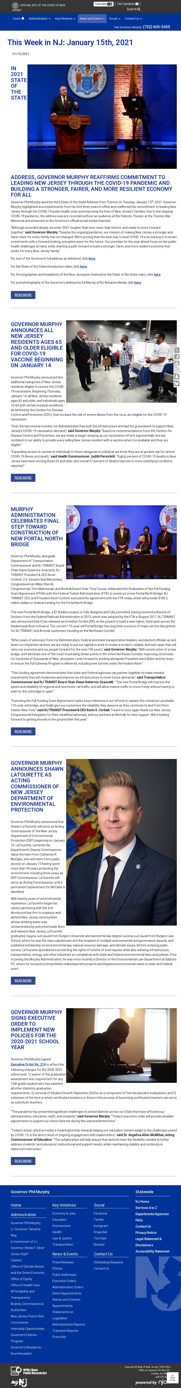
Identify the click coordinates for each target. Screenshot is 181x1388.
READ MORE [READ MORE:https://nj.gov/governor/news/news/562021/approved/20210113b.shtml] (23, 980)
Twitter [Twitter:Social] (99, 1219)
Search (133, 9)
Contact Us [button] (133, 18)
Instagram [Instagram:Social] (101, 1226)
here (92, 258)
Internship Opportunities (27, 1328)
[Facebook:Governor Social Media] (177, 357)
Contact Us (101, 1268)
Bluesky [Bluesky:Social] (99, 1244)
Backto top (172, 1377)
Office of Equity (21, 1279)
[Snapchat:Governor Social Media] (177, 377)
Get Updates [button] (128, 4)
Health (57, 1232)
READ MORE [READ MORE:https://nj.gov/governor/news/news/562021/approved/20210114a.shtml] (23, 731)
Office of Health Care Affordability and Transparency (25, 1291)
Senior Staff (19, 1254)
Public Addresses (64, 1274)
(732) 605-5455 (156, 26)
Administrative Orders (67, 1287)
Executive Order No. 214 (28, 1064)
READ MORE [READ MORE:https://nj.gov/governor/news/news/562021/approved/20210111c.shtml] (23, 1161)
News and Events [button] (92, 18)
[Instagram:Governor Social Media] (177, 370)
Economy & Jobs (64, 1213)
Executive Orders (64, 1281)
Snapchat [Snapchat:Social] (100, 1232)
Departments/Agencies (152, 1214)
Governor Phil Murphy (26, 1223)
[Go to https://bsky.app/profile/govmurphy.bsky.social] (177, 383)
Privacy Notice (145, 1233)
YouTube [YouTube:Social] (100, 1238)
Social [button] (114, 18)
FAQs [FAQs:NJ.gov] (139, 1220)
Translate (103, 4)
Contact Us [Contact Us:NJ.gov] (143, 1226)
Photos (57, 1268)
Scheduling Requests (108, 1262)
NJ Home (142, 1201)
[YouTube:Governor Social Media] (177, 363)
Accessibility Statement (152, 1251)
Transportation (62, 1244)
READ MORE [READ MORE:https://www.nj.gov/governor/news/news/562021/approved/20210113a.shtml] (23, 478)
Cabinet (16, 1260)
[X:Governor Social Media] (177, 350)
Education (59, 1219)
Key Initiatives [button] (65, 18)
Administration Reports (68, 1324)
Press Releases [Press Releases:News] (63, 1262)
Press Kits (59, 1337)
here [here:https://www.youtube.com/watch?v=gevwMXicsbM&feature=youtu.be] (83, 266)
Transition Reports (65, 1330)
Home (18, 18)
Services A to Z (146, 1208)
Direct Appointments (66, 1293)
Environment (61, 1226)
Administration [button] (39, 18)
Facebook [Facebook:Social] (100, 1213)
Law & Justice (62, 1238)
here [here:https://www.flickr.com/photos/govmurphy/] (137, 282)
